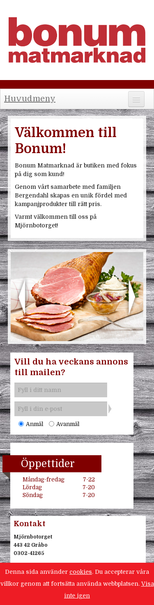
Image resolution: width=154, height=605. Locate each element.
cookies (80, 571)
